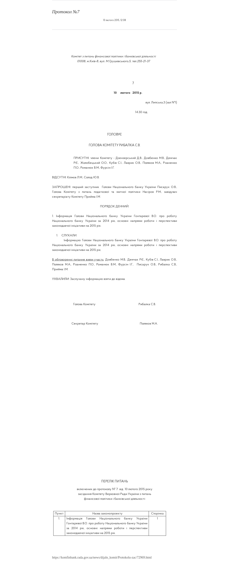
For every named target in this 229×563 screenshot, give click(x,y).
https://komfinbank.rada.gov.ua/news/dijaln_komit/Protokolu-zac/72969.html (102, 557)
